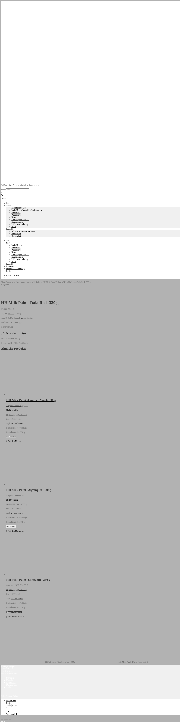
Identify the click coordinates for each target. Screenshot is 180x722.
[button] (13, 333)
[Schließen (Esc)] (10, 719)
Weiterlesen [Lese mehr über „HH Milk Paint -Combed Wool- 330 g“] (11, 437)
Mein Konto (16, 245)
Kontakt (9, 229)
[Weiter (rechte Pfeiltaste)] (5, 721)
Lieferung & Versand (20, 219)
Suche (3, 190)
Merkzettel (15, 212)
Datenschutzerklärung (15, 269)
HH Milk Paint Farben (52, 282)
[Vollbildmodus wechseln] (5, 719)
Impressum (16, 234)
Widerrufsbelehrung (19, 224)
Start (8, 240)
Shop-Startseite (7, 282)
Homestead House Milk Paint (28, 282)
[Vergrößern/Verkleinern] (2, 719)
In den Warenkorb (14, 612)
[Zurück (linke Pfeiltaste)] (2, 721)
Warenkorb (16, 215)
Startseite (10, 203)
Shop (8, 205)
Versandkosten (27, 318)
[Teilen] (7, 719)
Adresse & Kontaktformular (23, 231)
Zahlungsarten (17, 222)
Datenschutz (16, 236)
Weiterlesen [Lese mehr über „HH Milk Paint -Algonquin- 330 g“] (11, 526)
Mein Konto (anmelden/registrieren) (26, 210)
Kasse (13, 217)
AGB (13, 226)
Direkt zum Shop (18, 208)
